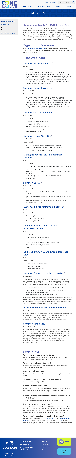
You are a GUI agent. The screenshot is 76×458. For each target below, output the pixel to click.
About (69, 6)
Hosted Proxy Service (8, 21)
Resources (27, 6)
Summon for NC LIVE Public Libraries (44, 273)
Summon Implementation (6, 29)
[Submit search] (73, 2)
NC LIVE (59, 420)
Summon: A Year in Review (38, 112)
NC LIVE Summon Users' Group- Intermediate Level (40, 227)
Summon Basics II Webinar (38, 87)
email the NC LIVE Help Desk (37, 48)
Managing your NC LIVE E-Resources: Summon (43, 156)
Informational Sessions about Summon (45, 307)
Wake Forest (51, 418)
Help (58, 6)
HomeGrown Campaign (8, 33)
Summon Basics (32, 182)
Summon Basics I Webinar (38, 63)
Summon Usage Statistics (37, 136)
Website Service (6, 24)
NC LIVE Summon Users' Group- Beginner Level (45, 253)
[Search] (65, 2)
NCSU (43, 418)
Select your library (50, 2)
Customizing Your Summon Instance (43, 206)
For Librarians (44, 6)
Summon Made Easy (35, 323)
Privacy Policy (9, 455)
